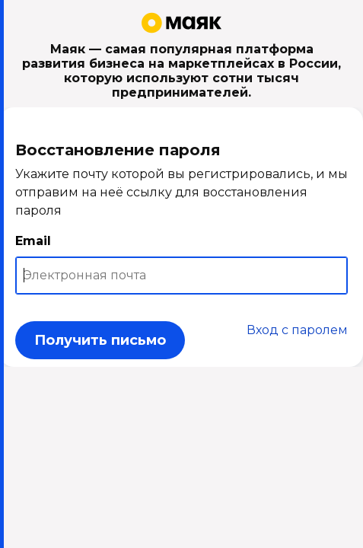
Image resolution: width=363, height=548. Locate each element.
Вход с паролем (297, 330)
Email (33, 241)
